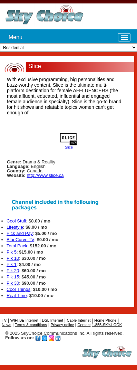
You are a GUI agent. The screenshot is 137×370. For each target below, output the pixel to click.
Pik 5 (12, 252)
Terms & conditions (31, 325)
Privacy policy (62, 325)
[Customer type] (68, 47)
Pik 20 (13, 270)
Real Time (17, 295)
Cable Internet (79, 320)
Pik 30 (13, 283)
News (6, 325)
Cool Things (18, 289)
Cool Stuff (16, 221)
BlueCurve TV (20, 239)
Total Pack (17, 245)
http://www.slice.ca (45, 175)
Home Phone (105, 320)
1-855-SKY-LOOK (107, 325)
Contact (84, 325)
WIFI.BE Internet (24, 320)
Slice (69, 147)
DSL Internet (52, 320)
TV (4, 320)
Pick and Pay (20, 233)
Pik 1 (12, 264)
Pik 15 (13, 276)
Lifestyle (15, 227)
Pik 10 (13, 258)
